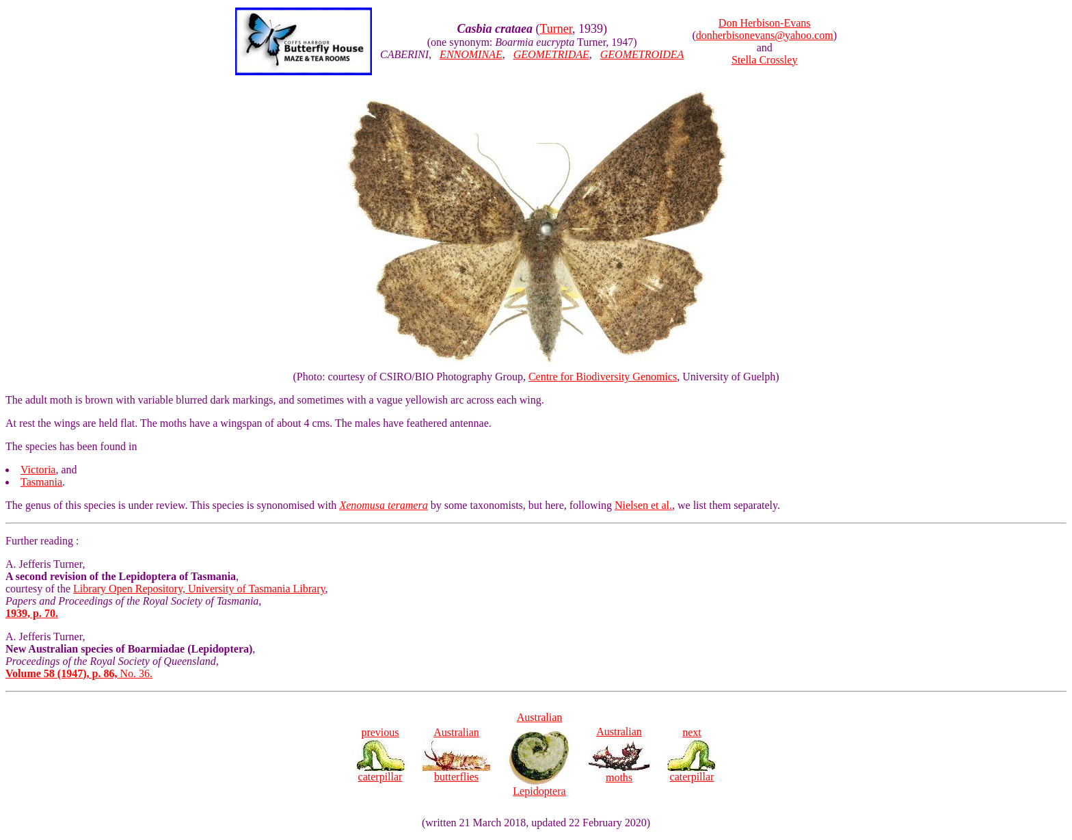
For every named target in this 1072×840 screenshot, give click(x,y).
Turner (555, 29)
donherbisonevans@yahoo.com (764, 35)
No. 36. (78, 673)
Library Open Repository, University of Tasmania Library (199, 588)
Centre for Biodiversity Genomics (602, 376)
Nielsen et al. (643, 505)
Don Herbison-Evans (765, 23)
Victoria (38, 469)
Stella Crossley (764, 60)
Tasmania (41, 482)
